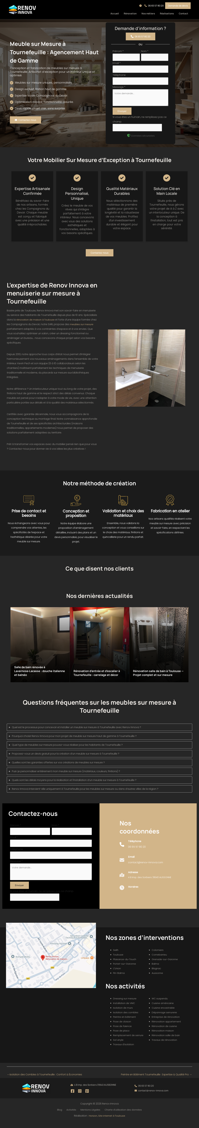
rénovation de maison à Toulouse (36, 323)
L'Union (117, 975)
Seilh (116, 956)
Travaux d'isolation (124, 1051)
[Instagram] (80, 1097)
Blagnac (157, 975)
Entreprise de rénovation (166, 1023)
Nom (144, 51)
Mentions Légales (88, 1116)
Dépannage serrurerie (165, 1019)
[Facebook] (72, 1097)
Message (119, 88)
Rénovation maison (163, 1037)
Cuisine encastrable (164, 1014)
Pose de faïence (123, 1032)
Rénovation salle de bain (167, 1042)
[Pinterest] (87, 1097)
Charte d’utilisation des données (121, 1116)
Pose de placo (122, 1037)
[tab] (99, 730)
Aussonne (158, 979)
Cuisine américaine (163, 1009)
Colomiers (158, 956)
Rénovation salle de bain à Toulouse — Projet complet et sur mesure (158, 674)
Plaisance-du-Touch (125, 966)
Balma (155, 970)
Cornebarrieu (160, 961)
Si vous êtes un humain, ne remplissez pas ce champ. (42, 897)
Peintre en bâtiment (125, 1023)
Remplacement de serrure (128, 1042)
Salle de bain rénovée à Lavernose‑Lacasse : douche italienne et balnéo (36, 674)
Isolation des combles (126, 1019)
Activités (71, 1116)
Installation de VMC (124, 1009)
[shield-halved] (128, 138)
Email (117, 63)
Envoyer (122, 114)
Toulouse (118, 961)
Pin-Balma (119, 979)
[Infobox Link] (133, 851)
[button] (141, 5)
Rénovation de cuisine (165, 1032)
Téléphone (119, 76)
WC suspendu (160, 1005)
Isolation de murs (123, 1014)
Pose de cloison (122, 1028)
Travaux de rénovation (165, 1046)
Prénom (118, 51)
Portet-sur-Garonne (125, 970)
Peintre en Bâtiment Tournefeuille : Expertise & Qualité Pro (156, 1081)
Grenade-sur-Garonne (165, 966)
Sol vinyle (118, 1046)
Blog (61, 1116)
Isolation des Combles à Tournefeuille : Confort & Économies (44, 1081)
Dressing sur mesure (125, 1005)
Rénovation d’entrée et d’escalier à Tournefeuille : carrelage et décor (99, 674)
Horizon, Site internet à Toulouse (107, 1122)
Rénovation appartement (167, 1028)
